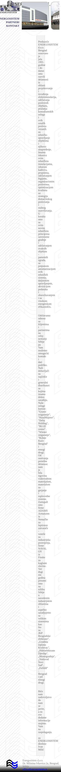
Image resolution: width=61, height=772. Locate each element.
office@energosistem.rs (35, 769)
